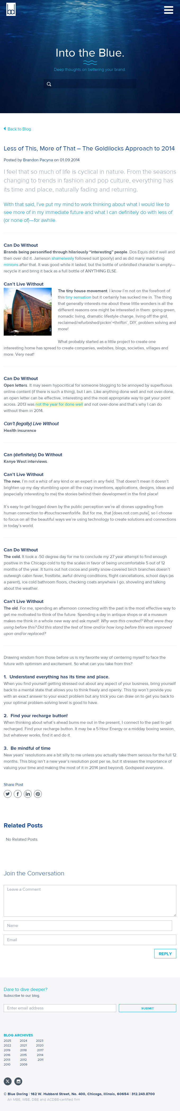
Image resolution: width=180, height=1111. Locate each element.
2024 (23, 1041)
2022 (7, 1045)
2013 (7, 1060)
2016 (7, 1055)
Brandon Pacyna (38, 160)
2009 (23, 1064)
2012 (23, 1060)
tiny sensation (78, 297)
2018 (23, 1050)
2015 (23, 1055)
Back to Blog (19, 129)
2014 (40, 1055)
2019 (7, 1050)
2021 (23, 1045)
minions (11, 264)
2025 (7, 1041)
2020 (39, 1045)
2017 (40, 1050)
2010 (7, 1064)
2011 (40, 1060)
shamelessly (63, 258)
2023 (39, 1041)
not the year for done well (59, 404)
